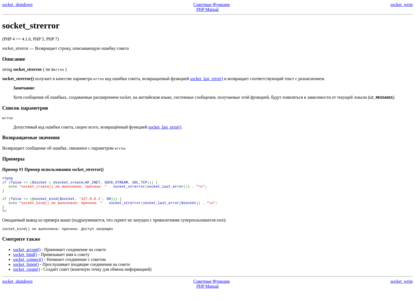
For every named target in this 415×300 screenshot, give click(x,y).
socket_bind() (25, 263)
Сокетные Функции (211, 4)
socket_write (401, 4)
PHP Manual (207, 9)
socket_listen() (26, 273)
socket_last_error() (206, 78)
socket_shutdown (17, 4)
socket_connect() (28, 268)
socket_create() (26, 278)
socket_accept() (26, 258)
